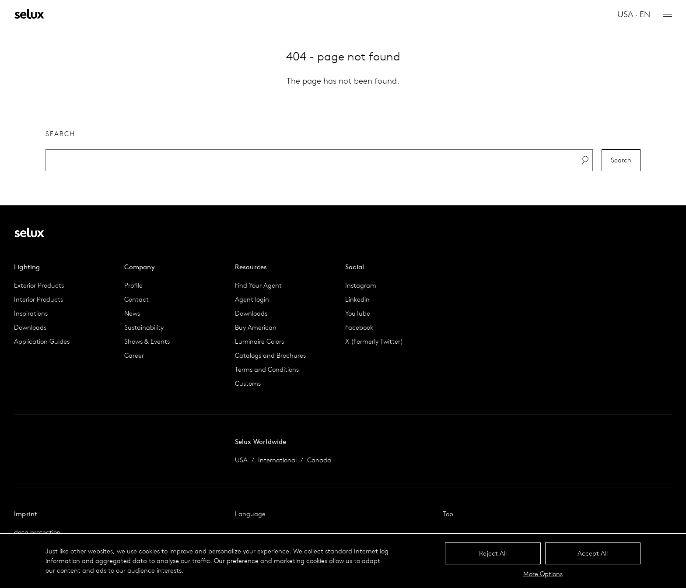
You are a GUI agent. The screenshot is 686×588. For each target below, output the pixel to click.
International (277, 460)
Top (448, 514)
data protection (37, 532)
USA (241, 460)
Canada (319, 460)
